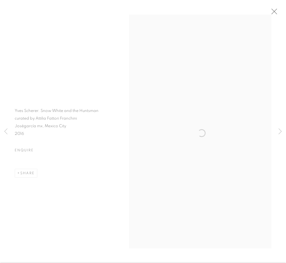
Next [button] (280, 131)
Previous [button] (6, 131)
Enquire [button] (24, 152)
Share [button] (27, 175)
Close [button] (274, 13)
